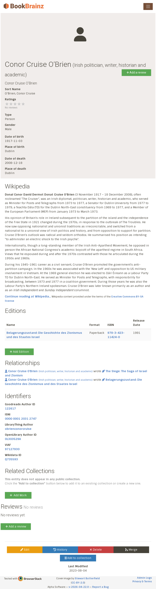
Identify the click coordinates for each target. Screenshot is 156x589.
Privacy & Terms (142, 581)
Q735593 (11, 459)
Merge (131, 549)
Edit (24, 549)
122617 (10, 408)
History (60, 549)
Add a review (136, 72)
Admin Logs (144, 577)
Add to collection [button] (78, 558)
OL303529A (13, 439)
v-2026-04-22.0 (79, 587)
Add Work (18, 495)
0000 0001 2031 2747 (21, 418)
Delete (96, 549)
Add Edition (19, 351)
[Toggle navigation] (148, 6)
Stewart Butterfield (87, 578)
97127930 (12, 449)
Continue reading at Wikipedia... (28, 296)
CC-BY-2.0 (78, 582)
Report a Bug (100, 587)
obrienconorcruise (18, 429)
